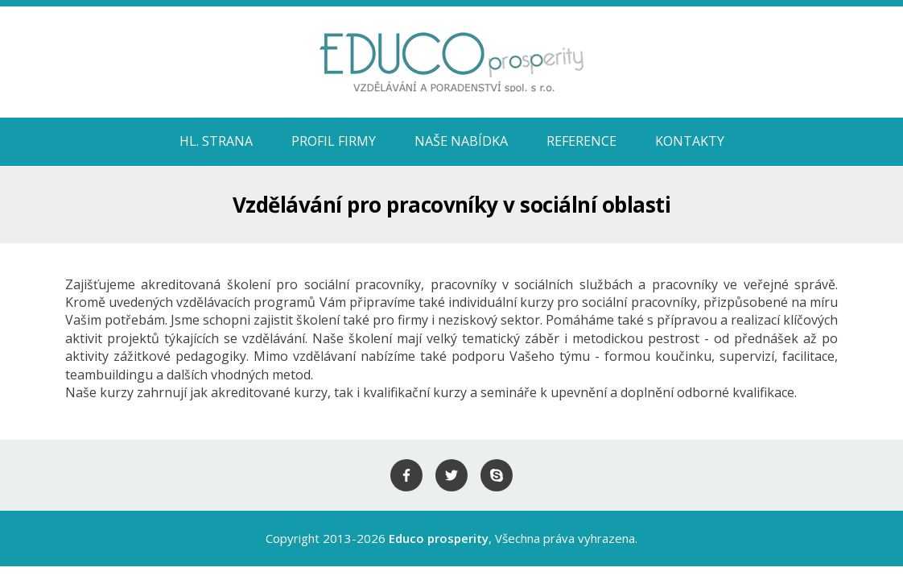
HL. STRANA (216, 141)
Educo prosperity (439, 538)
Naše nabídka (461, 141)
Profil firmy (333, 141)
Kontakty (689, 141)
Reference (581, 141)
